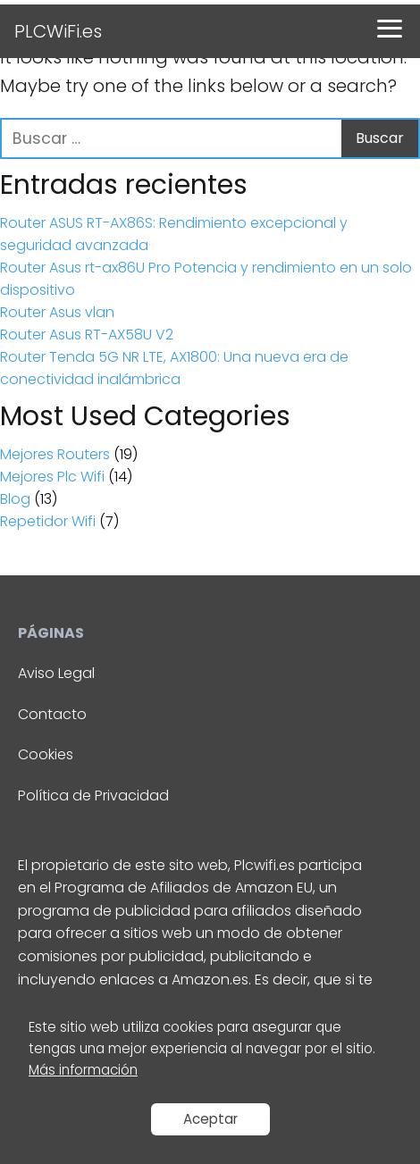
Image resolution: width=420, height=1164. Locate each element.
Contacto (52, 714)
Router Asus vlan (57, 312)
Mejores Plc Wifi (52, 476)
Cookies (45, 754)
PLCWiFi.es (58, 31)
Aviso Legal (56, 673)
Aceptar (210, 1119)
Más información (83, 1069)
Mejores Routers (55, 454)
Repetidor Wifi (48, 521)
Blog (15, 499)
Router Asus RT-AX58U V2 (86, 334)
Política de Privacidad (93, 795)
